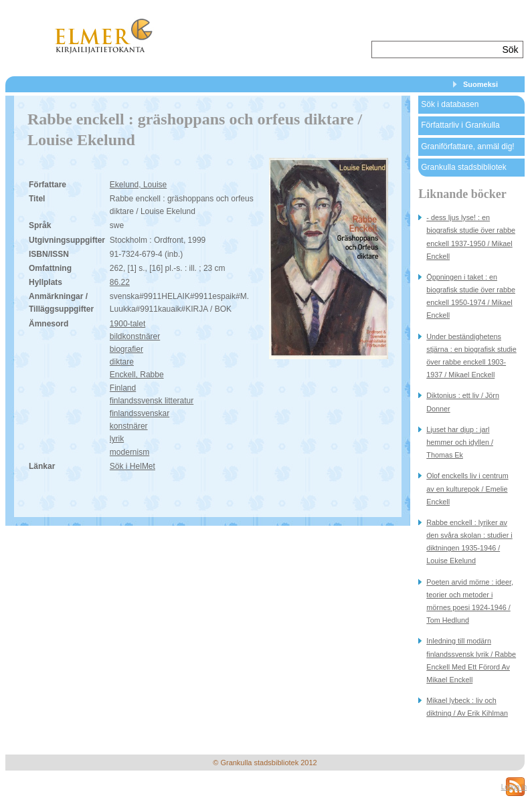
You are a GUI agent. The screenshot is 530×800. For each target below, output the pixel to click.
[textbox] (435, 49)
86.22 (120, 282)
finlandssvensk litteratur (151, 400)
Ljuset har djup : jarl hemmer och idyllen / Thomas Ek (459, 442)
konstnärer (129, 426)
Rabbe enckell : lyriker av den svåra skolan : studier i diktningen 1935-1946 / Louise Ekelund (469, 541)
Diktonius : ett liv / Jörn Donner (462, 401)
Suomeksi (480, 84)
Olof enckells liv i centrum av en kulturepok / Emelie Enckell (467, 488)
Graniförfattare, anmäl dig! (467, 146)
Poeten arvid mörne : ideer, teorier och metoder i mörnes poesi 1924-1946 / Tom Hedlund (469, 601)
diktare (122, 362)
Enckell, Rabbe (137, 374)
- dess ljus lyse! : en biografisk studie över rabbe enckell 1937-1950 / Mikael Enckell (470, 236)
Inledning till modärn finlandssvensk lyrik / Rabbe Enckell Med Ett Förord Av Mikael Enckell (471, 660)
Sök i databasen (449, 104)
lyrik (117, 438)
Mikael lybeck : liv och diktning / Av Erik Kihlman (467, 706)
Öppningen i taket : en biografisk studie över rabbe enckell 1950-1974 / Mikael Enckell (470, 296)
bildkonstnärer (135, 336)
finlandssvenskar (139, 413)
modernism (129, 452)
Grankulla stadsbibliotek (463, 167)
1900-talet (127, 323)
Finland (123, 388)
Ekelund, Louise (138, 184)
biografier (126, 349)
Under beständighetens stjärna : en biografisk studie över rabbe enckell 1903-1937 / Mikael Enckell (471, 355)
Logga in (514, 787)
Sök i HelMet (132, 466)
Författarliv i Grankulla (460, 125)
